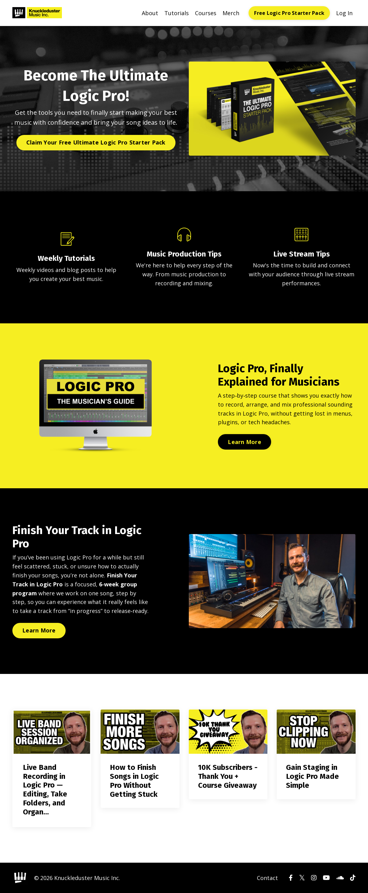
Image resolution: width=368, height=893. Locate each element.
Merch (231, 13)
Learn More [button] (244, 442)
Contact (267, 878)
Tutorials (176, 13)
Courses (205, 13)
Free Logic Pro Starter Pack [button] (289, 13)
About (150, 13)
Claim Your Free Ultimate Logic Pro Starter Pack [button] (96, 142)
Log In (344, 13)
